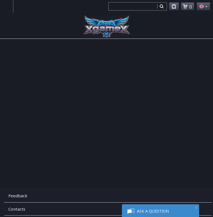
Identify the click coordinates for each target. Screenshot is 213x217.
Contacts (16, 209)
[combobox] (132, 6)
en (203, 6)
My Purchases (174, 7)
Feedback (17, 195)
